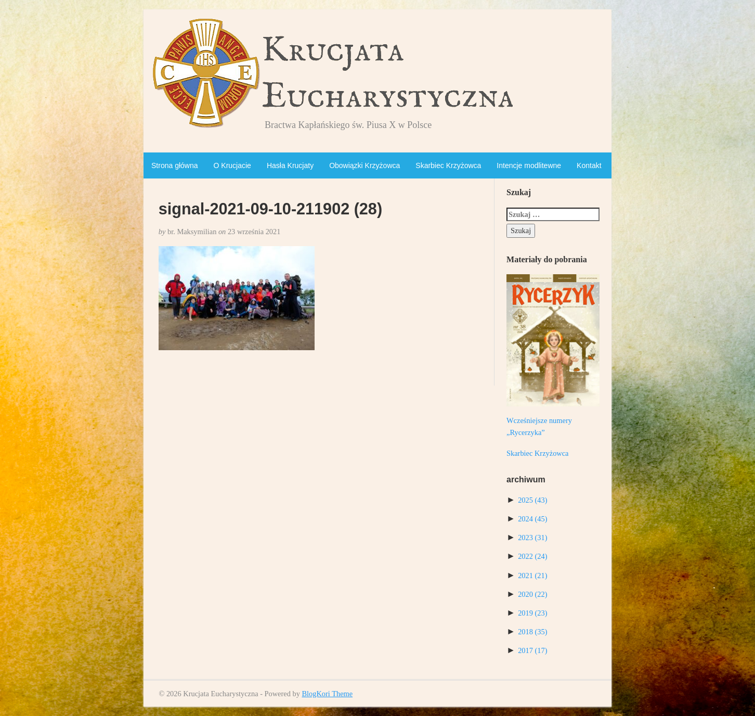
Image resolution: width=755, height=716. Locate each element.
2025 (532, 500)
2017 (532, 650)
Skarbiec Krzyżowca (448, 165)
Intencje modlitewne (529, 165)
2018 (532, 632)
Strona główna (174, 165)
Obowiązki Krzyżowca (364, 165)
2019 (532, 613)
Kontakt (589, 165)
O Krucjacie (232, 165)
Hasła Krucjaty (290, 165)
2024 (532, 519)
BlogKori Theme (327, 693)
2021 (532, 575)
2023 (532, 537)
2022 (532, 556)
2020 (532, 594)
